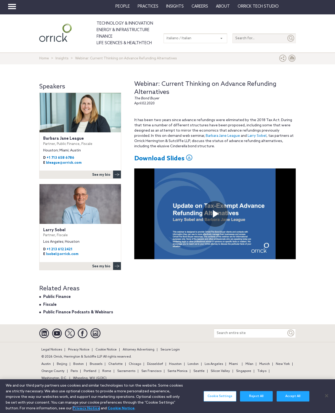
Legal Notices (51, 350)
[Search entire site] (250, 333)
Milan (249, 364)
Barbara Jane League (223, 136)
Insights (62, 58)
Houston (175, 364)
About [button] (223, 6)
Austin (46, 364)
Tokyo (261, 371)
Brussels (96, 364)
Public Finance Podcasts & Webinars (78, 312)
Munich (264, 364)
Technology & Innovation (125, 23)
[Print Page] (292, 59)
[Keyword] (291, 333)
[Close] (326, 395)
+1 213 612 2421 (59, 249)
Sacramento (126, 371)
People (122, 6)
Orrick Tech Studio (258, 6)
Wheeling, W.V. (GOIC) (90, 378)
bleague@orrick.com (64, 163)
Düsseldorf (155, 364)
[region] (167, 396)
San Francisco (151, 371)
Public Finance (57, 297)
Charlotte (115, 364)
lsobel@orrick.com (62, 254)
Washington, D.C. (54, 378)
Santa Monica (177, 371)
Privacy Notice (79, 350)
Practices (148, 6)
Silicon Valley (220, 371)
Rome (106, 371)
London (193, 364)
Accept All (292, 396)
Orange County (53, 371)
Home (44, 58)
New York (283, 364)
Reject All (256, 396)
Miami (233, 364)
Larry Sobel (257, 136)
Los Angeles (214, 364)
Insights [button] (175, 6)
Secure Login (170, 350)
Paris (74, 371)
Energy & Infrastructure (123, 30)
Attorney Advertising (138, 350)
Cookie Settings (220, 396)
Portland (90, 371)
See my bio (106, 174)
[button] (283, 59)
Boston (78, 364)
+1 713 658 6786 (60, 158)
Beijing (62, 364)
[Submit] (291, 38)
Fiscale (50, 304)
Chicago (135, 364)
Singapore (243, 371)
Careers (200, 6)
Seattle (199, 371)
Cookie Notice (106, 350)
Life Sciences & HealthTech (124, 43)
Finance (105, 36)
